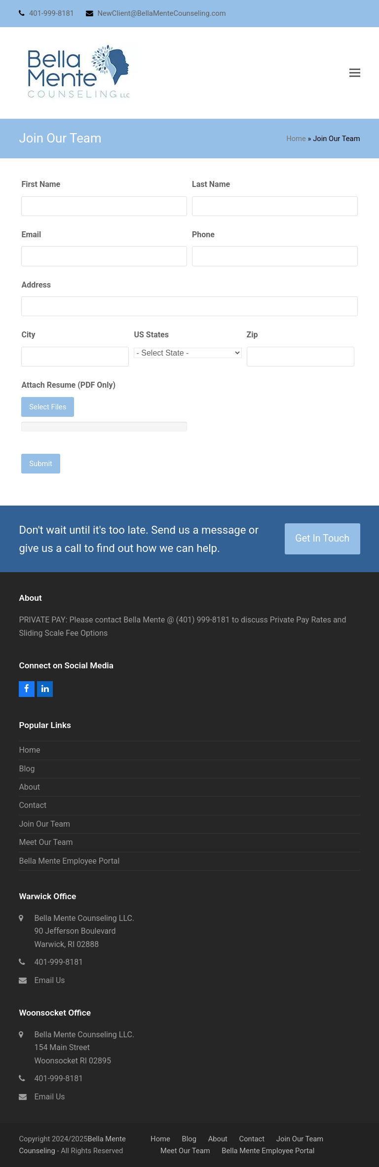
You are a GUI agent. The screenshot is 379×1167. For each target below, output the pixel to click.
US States (151, 334)
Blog (27, 768)
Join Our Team (44, 824)
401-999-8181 (58, 962)
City (28, 334)
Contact (32, 805)
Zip (252, 334)
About (29, 787)
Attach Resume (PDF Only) (68, 385)
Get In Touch (322, 538)
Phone (203, 234)
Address (36, 285)
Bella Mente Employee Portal (69, 861)
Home (296, 138)
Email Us (49, 980)
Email (31, 234)
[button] (354, 73)
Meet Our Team (46, 842)
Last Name (211, 184)
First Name (40, 184)
